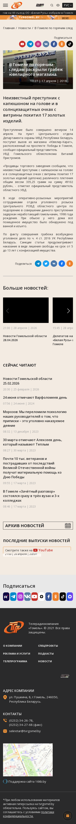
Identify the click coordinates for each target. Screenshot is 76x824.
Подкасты (46, 653)
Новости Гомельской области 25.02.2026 (27, 381)
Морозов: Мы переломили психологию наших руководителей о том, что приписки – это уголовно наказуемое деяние (35, 419)
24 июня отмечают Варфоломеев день (35, 397)
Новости (24, 28)
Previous (33, 554)
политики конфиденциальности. (28, 814)
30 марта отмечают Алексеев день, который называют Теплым (32, 442)
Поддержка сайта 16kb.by (27, 781)
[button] (68, 310)
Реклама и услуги (16, 653)
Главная (9, 28)
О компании (12, 645)
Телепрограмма (15, 661)
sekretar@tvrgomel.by (25, 731)
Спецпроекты (48, 645)
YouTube (43, 550)
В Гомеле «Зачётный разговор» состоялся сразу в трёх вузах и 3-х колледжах (31, 496)
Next (36, 554)
